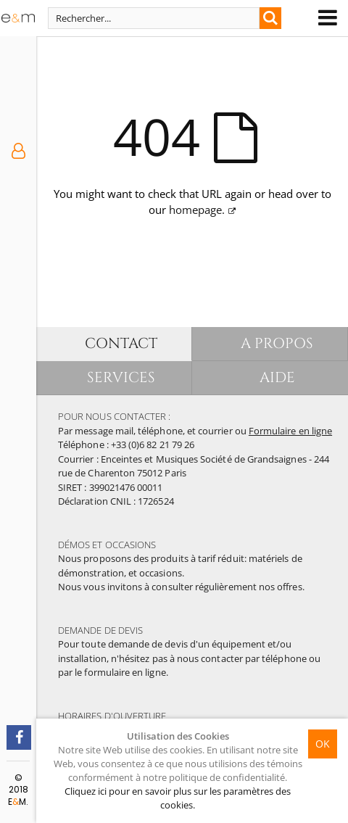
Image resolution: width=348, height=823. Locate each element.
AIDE (277, 377)
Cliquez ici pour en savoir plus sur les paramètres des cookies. (178, 798)
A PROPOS (277, 343)
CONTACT (121, 343)
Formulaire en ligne (290, 430)
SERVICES (121, 377)
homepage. (197, 209)
